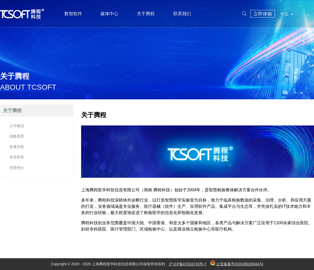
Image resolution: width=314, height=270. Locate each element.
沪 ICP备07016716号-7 (187, 264)
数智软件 (73, 13)
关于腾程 (146, 13)
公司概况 (16, 126)
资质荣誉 (16, 157)
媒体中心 (109, 13)
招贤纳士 (16, 167)
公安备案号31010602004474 (236, 264)
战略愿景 (16, 136)
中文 (286, 14)
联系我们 (182, 13)
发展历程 (16, 147)
